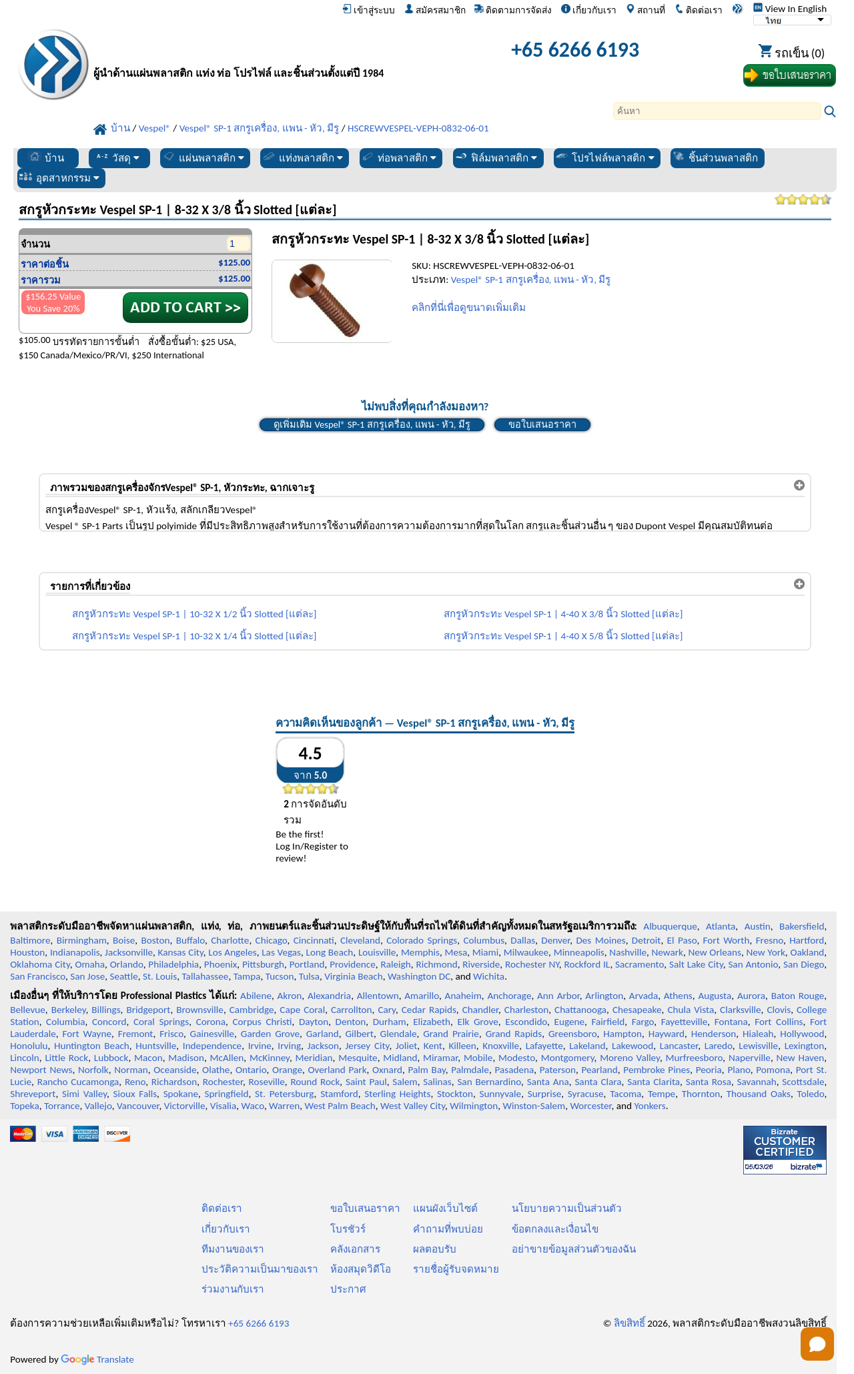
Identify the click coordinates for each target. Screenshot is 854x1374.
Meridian (314, 1058)
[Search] (717, 111)
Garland (322, 1034)
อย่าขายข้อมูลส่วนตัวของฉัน (574, 1249)
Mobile (478, 1058)
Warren (284, 1106)
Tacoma (625, 1094)
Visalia (223, 1106)
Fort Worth (726, 940)
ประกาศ (348, 1289)
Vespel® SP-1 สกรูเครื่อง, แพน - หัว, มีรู (531, 280)
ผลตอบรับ (434, 1249)
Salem (404, 1082)
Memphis (420, 952)
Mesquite (357, 1058)
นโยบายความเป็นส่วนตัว (567, 1209)
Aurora (751, 996)
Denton (351, 1022)
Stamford (339, 1094)
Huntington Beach (91, 1046)
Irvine (260, 1046)
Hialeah (758, 1034)
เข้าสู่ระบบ (368, 10)
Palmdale (470, 1070)
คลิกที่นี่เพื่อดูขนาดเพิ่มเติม (469, 308)
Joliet (406, 1046)
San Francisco (37, 976)
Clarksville (740, 1010)
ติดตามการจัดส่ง (513, 10)
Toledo (811, 1094)
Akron (290, 996)
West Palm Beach (340, 1106)
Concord (109, 1022)
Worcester (590, 1106)
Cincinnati (314, 940)
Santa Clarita (653, 1082)
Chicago (272, 940)
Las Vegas (281, 952)
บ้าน (45, 157)
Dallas (522, 940)
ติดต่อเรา (699, 10)
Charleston (526, 1010)
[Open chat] (817, 1344)
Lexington (805, 1046)
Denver (555, 940)
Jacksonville (129, 952)
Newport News (41, 1070)
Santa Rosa (708, 1082)
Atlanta (720, 926)
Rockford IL (587, 964)
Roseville (267, 1082)
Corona (211, 1022)
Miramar (440, 1058)
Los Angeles (232, 952)
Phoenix (220, 964)
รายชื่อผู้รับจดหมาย (456, 1269)
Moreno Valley (630, 1058)
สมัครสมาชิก (435, 10)
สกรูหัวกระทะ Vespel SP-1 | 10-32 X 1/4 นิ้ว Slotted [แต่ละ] (194, 636)
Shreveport (32, 1094)
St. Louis (160, 976)
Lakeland (587, 1046)
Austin (758, 926)
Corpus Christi (262, 1022)
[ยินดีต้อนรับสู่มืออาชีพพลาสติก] (250, 53)
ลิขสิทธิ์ (629, 1323)
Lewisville (758, 1046)
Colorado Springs (421, 940)
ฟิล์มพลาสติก (495, 157)
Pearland (599, 1070)
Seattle (123, 976)
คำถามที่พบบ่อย (448, 1229)
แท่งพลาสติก (302, 157)
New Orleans (714, 952)
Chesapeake (637, 1010)
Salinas (437, 1082)
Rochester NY (532, 964)
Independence (212, 1046)
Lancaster (679, 1046)
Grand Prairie (451, 1034)
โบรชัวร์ (348, 1229)
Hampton (622, 1034)
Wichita (488, 976)
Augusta (714, 996)
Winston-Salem (533, 1106)
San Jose (87, 976)
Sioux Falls (135, 1094)
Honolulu (28, 1046)
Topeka (24, 1106)
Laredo (719, 1046)
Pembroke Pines (656, 1070)
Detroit (646, 940)
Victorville (184, 1106)
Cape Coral (302, 1010)
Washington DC (419, 976)
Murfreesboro (694, 1058)
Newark (667, 952)
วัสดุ (117, 157)
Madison (186, 1058)
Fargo (643, 1022)
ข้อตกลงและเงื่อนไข (555, 1229)
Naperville (750, 1058)
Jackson (323, 1046)
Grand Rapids (514, 1034)
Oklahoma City (40, 964)
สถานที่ (645, 10)
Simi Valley (84, 1094)
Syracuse (586, 1094)
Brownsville (200, 1010)
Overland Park (337, 1070)
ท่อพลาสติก (398, 157)
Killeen (462, 1046)
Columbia (65, 1022)
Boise (124, 940)
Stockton (455, 1094)
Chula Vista (690, 1010)
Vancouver (138, 1106)
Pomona (773, 1070)
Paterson (558, 1070)
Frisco (171, 1034)
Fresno (769, 940)
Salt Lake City (696, 964)
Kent (433, 1046)
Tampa (247, 976)
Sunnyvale (501, 1094)
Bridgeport (148, 1010)
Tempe (661, 1094)
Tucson (280, 976)
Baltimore (30, 940)
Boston (155, 940)
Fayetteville (684, 1022)
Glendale (398, 1034)
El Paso (682, 940)
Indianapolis (75, 952)
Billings (105, 1010)
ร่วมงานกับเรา (232, 1289)
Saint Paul (366, 1082)
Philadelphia (173, 964)
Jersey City (367, 1046)
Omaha (90, 964)
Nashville (628, 952)
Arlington (604, 996)
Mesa (455, 952)
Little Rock (66, 1058)
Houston (27, 952)
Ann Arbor (558, 996)
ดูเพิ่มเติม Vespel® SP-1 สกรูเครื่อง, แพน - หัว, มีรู (372, 424)
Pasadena (514, 1070)
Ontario (251, 1070)
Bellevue (27, 1010)
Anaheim (463, 996)
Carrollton (351, 1010)
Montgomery (567, 1058)
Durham (389, 1022)
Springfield (227, 1094)
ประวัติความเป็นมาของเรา (259, 1269)
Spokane (180, 1094)
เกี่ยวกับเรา (588, 10)
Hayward (667, 1034)
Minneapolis (579, 952)
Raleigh (396, 964)
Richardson (174, 1082)
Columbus (484, 940)
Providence (353, 964)
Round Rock (315, 1082)
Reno (135, 1082)
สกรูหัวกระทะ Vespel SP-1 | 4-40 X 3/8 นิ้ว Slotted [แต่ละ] (563, 614)
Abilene (256, 996)
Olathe (216, 1070)
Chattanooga (580, 1010)
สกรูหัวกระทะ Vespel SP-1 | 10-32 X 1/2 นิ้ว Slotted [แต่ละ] (194, 614)
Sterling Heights (397, 1094)
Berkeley (68, 1010)
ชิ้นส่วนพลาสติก (714, 157)
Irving (289, 1046)
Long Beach (330, 952)
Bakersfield (801, 926)
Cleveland (360, 940)
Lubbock (111, 1058)
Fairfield (608, 1022)
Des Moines (600, 940)
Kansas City (180, 952)
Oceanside (174, 1070)
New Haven (801, 1058)
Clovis (779, 1010)
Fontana (731, 1022)
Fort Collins (779, 1022)
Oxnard (387, 1070)
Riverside (481, 964)
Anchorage (509, 996)
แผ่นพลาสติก (202, 157)
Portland (307, 964)
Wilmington (474, 1106)
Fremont (135, 1034)
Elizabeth (431, 1022)
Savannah (757, 1082)
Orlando (126, 964)
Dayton (313, 1022)
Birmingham (82, 940)
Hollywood (802, 1034)
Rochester (223, 1082)
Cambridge (252, 1010)
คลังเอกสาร (355, 1249)
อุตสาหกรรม (59, 177)
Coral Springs (161, 1022)
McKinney (270, 1058)
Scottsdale (803, 1082)
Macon (148, 1058)
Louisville (377, 952)
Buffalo (190, 940)
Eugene (569, 1022)
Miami (485, 952)
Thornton (701, 1094)
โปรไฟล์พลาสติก (604, 157)
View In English (790, 9)
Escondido (526, 1022)
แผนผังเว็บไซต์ (445, 1209)
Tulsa (309, 976)
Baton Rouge (798, 996)
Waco (253, 1106)
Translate (97, 1359)
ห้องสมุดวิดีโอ (360, 1269)
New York (765, 952)
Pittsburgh (263, 964)
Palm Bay (426, 1070)
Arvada (643, 996)
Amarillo (421, 996)
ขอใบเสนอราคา (542, 424)
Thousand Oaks (759, 1094)
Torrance (62, 1106)
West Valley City (412, 1106)
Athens (678, 996)
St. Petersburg (284, 1094)
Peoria (709, 1070)
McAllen (227, 1058)
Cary (387, 1010)
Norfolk (93, 1070)
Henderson (714, 1034)
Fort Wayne (86, 1034)
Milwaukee (526, 952)
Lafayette (544, 1046)
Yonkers (649, 1106)
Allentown (378, 996)
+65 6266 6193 (575, 50)
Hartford (806, 940)
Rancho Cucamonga (78, 1082)
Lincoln (24, 1058)
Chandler (480, 1010)
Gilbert (359, 1034)
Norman (131, 1070)
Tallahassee (204, 976)
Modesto (516, 1058)
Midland (400, 1058)
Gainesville (212, 1034)
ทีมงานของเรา (232, 1249)
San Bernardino (489, 1082)
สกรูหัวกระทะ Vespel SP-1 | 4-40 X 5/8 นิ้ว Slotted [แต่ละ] (563, 636)
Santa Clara (597, 1082)
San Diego (803, 964)
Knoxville (500, 1046)
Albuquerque (670, 926)
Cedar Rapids (429, 1010)
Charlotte (230, 940)
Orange (287, 1070)
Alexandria (329, 996)
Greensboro (572, 1034)
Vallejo (98, 1106)
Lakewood (632, 1046)
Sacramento (639, 964)
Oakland (807, 952)
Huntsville (155, 1046)
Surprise (545, 1094)
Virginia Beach (353, 976)
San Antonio (753, 964)
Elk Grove (478, 1022)
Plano (738, 1070)
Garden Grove (270, 1034)
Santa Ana (548, 1082)
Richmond (436, 964)
